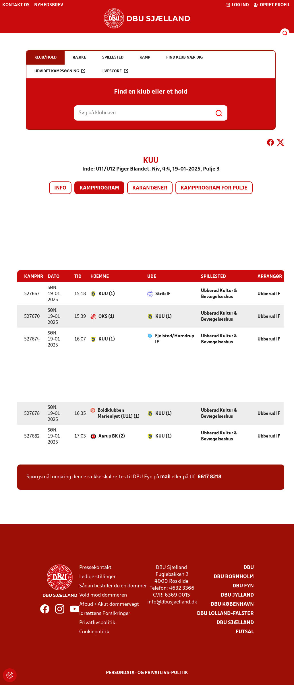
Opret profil (272, 4)
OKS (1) (106, 316)
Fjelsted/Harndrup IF (174, 339)
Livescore (114, 71)
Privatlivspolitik (97, 622)
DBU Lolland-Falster (225, 613)
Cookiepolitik (94, 631)
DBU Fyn (243, 585)
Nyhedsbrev (48, 5)
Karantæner (149, 188)
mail (165, 476)
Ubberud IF (269, 294)
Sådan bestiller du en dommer (113, 585)
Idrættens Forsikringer (104, 613)
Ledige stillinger (97, 576)
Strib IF (163, 294)
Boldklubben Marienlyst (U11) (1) (119, 413)
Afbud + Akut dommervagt (109, 604)
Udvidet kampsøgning (59, 71)
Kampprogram (99, 188)
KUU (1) (106, 294)
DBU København (232, 604)
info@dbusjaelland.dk (172, 601)
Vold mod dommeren (103, 595)
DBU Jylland (237, 595)
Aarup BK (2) (111, 436)
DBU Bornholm (234, 576)
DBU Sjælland (235, 622)
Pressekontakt (95, 567)
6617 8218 (209, 476)
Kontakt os (16, 5)
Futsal (245, 631)
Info (60, 188)
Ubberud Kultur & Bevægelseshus (219, 294)
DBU (248, 567)
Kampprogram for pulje (214, 188)
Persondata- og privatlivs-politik (147, 673)
